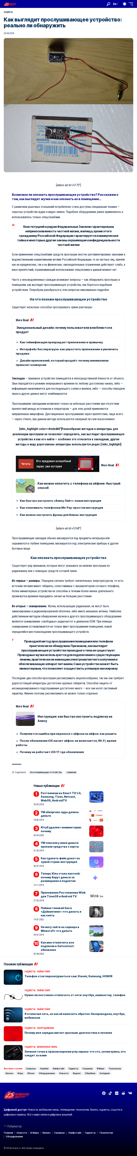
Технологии (115, 1068)
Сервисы (31, 1068)
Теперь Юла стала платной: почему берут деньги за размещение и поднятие (60, 877)
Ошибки (44, 1068)
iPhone (31, 1073)
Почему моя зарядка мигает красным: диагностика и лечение (68, 1032)
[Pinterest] (103, 1093)
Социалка (87, 1068)
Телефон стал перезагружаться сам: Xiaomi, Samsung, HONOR (68, 976)
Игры (20, 1073)
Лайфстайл (43, 971)
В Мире (100, 1068)
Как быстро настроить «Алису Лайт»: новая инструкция (60, 500)
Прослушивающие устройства (46, 772)
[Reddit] (123, 1093)
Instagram (105, 1073)
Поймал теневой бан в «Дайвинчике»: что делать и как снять (61, 911)
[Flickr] (116, 1093)
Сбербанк (90, 1073)
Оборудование (45, 1028)
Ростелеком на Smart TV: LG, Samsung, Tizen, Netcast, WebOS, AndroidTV (61, 796)
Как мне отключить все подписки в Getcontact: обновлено (57, 946)
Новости (63, 1073)
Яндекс (77, 1073)
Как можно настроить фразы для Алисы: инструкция (58, 515)
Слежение (71, 772)
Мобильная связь (47, 1047)
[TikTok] (110, 1093)
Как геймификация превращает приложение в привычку (61, 342)
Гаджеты (8, 12)
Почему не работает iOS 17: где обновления (52, 752)
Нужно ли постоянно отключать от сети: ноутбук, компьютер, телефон (75, 995)
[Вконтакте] (130, 1093)
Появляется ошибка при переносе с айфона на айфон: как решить (68, 733)
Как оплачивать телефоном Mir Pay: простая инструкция (61, 507)
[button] (108, 4)
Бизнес (9, 1073)
